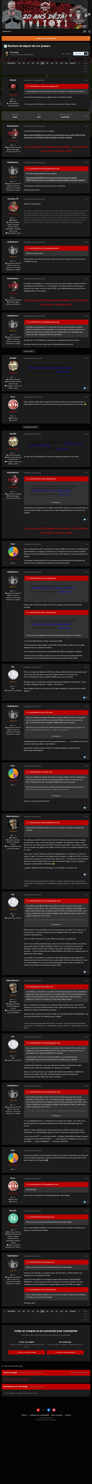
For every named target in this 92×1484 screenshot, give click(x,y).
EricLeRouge (49, 86)
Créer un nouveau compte (27, 1413)
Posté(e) (34, 80)
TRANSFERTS (29, 55)
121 (28, 63)
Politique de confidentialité (39, 1476)
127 (56, 63)
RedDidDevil (12, 162)
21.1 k (13, 181)
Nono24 (12, 1272)
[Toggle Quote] (27, 86)
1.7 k (13, 377)
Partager (66, 53)
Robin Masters (12, 877)
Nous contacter (57, 1476)
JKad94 (12, 358)
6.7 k (13, 145)
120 (23, 63)
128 (61, 63)
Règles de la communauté (46, 38)
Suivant (73, 63)
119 (19, 63)
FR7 (12, 728)
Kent (13, 609)
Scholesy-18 (12, 199)
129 (66, 63)
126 (52, 63)
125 (47, 63)
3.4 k (13, 747)
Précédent (11, 63)
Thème (24, 1476)
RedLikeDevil (12, 126)
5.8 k (13, 218)
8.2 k (13, 99)
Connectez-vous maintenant (65, 1413)
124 (42, 63)
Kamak (13, 80)
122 (33, 63)
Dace (12, 430)
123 (37, 63)
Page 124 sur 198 (85, 67)
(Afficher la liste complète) (79, 1433)
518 (13, 628)
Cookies (68, 1476)
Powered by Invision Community (46, 1481)
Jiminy (15, 52)
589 (13, 1291)
